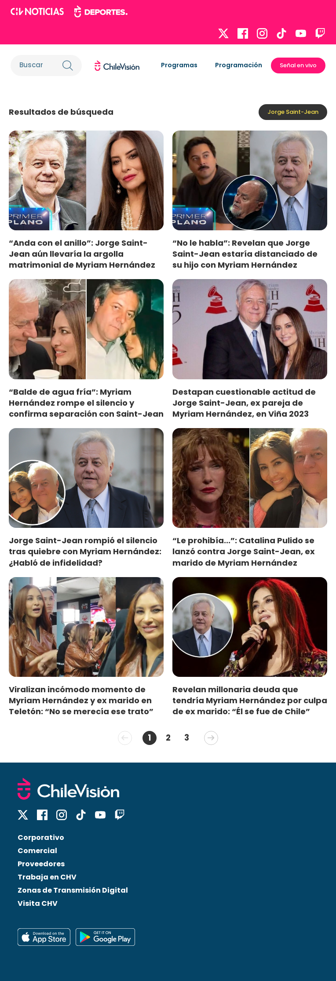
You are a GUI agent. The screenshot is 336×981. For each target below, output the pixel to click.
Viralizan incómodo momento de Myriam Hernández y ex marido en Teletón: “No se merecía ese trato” (81, 700)
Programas (179, 65)
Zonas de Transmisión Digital (73, 890)
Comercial (37, 851)
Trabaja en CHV (47, 877)
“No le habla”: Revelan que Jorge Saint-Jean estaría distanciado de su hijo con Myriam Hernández (245, 253)
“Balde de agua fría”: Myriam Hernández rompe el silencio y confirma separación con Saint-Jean (86, 402)
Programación (238, 65)
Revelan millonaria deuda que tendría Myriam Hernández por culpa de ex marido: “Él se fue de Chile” (249, 700)
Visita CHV (38, 903)
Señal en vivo (298, 65)
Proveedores (41, 864)
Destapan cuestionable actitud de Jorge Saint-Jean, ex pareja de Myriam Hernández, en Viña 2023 (244, 402)
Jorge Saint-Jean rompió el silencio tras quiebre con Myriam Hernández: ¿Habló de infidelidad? (85, 551)
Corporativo (41, 837)
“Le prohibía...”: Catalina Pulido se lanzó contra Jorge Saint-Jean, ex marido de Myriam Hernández (243, 551)
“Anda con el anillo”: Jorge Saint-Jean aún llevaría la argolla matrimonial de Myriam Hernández (82, 253)
